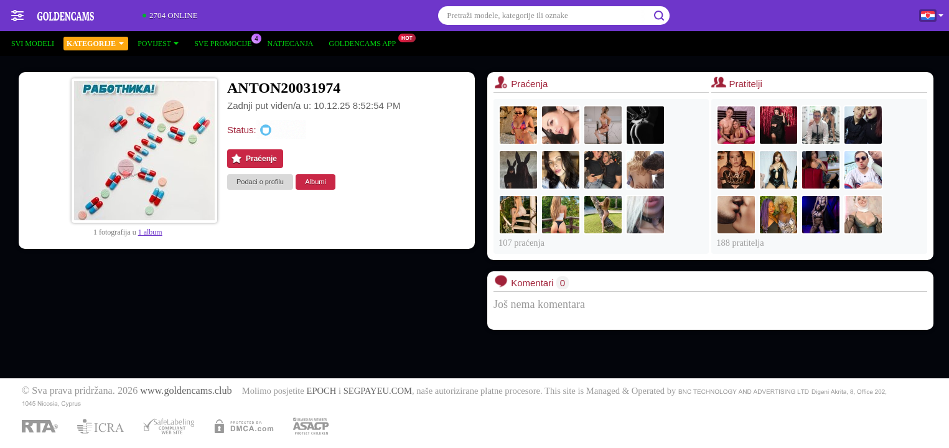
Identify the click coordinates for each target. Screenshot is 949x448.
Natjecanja (291, 43)
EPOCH (321, 391)
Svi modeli (32, 43)
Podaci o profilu (260, 181)
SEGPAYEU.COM (378, 391)
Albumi (315, 181)
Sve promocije (226, 42)
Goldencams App (366, 42)
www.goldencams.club (185, 390)
